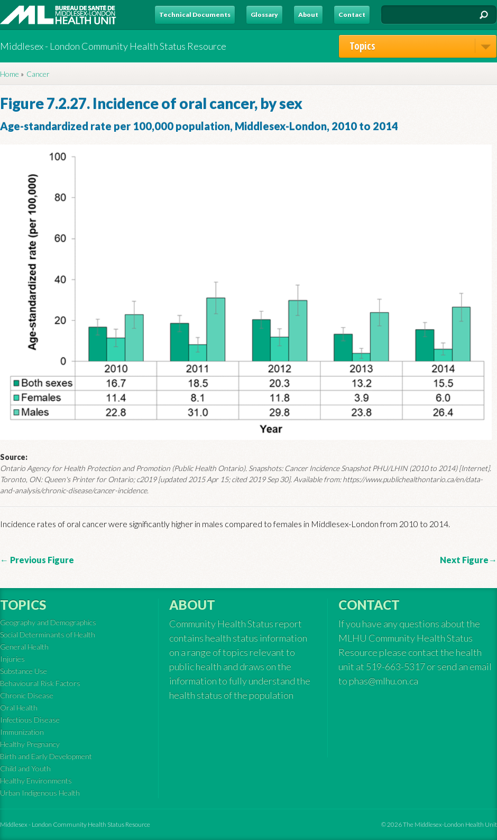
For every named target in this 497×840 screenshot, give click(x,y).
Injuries (12, 658)
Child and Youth (25, 768)
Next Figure (464, 560)
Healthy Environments (36, 780)
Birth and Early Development (46, 756)
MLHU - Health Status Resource (58, 14)
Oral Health (19, 707)
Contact (351, 15)
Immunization (22, 731)
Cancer (38, 73)
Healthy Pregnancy (30, 743)
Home (9, 73)
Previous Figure (41, 560)
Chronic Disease (26, 695)
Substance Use (23, 670)
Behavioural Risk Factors (40, 683)
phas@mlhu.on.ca (383, 681)
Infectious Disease (30, 719)
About (308, 15)
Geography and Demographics (48, 622)
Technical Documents (195, 15)
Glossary (264, 15)
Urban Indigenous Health (40, 792)
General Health (24, 646)
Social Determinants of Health (47, 634)
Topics (422, 46)
